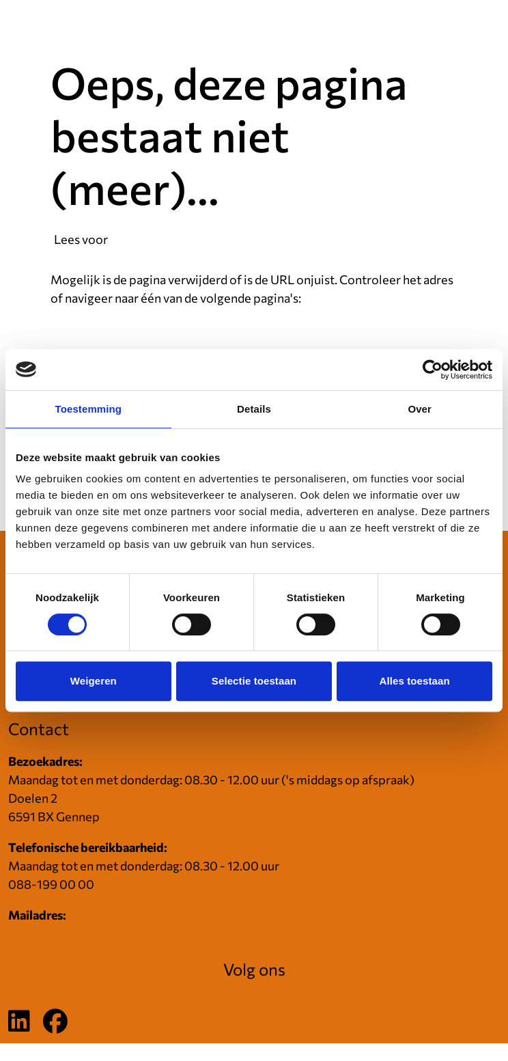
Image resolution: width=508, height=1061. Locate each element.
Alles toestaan (415, 681)
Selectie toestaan (254, 681)
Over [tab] (420, 409)
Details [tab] (254, 409)
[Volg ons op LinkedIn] (19, 1022)
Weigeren (93, 681)
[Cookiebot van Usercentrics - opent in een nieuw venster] (432, 369)
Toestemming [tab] (88, 409)
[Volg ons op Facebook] (55, 1022)
